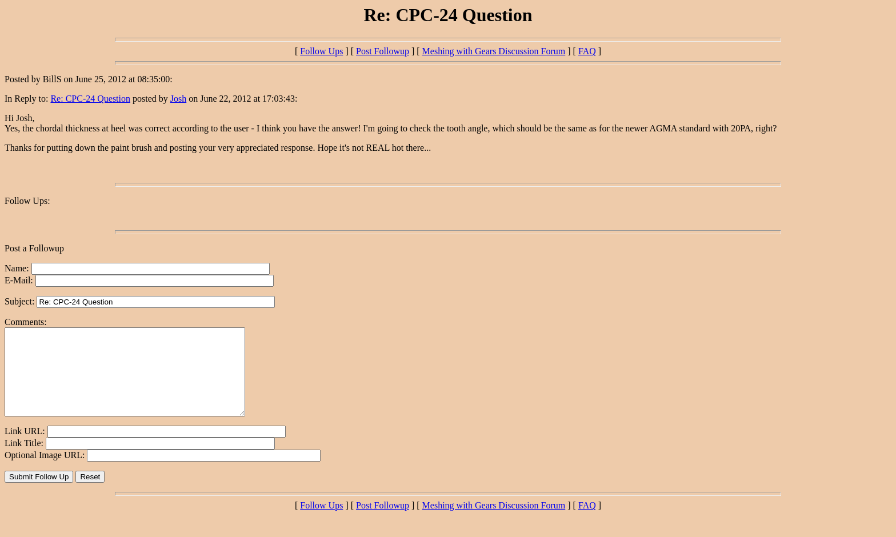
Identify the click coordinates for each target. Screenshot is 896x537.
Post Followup (382, 51)
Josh (178, 98)
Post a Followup (34, 248)
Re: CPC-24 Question (90, 98)
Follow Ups (321, 51)
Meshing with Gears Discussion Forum (494, 51)
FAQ (587, 51)
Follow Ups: (27, 201)
